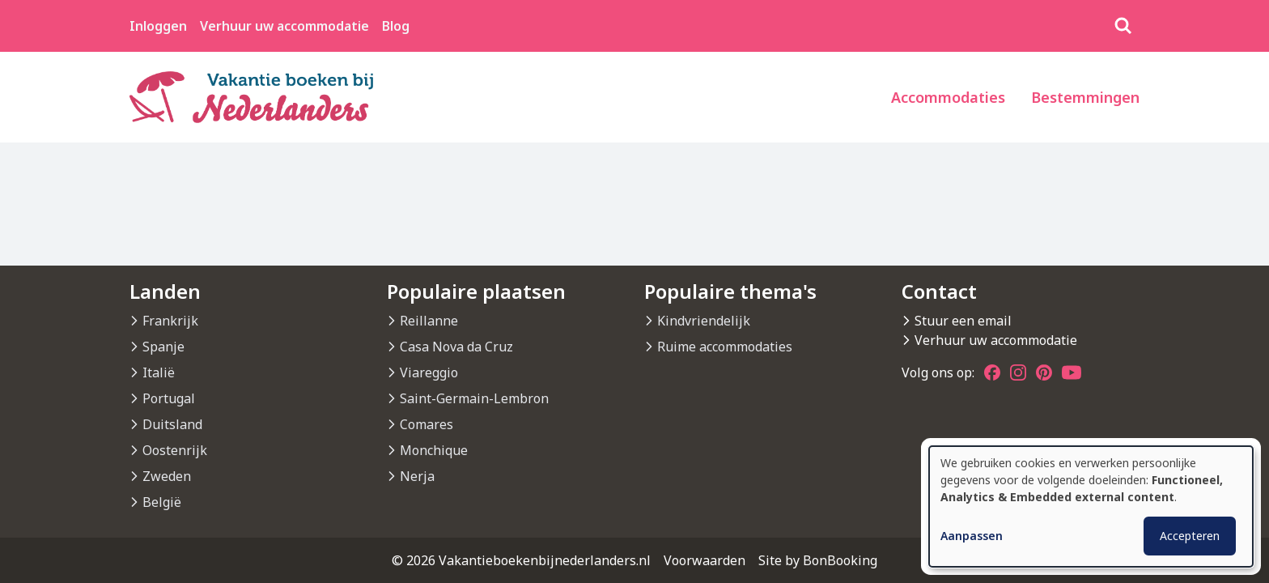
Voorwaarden (704, 560)
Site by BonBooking (817, 560)
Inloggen (158, 26)
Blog (396, 26)
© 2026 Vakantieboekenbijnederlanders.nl (521, 560)
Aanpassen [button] (971, 535)
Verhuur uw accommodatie (284, 26)
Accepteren (1190, 535)
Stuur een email (963, 321)
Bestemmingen (1085, 97)
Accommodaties (948, 97)
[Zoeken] (1123, 25)
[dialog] (1091, 506)
